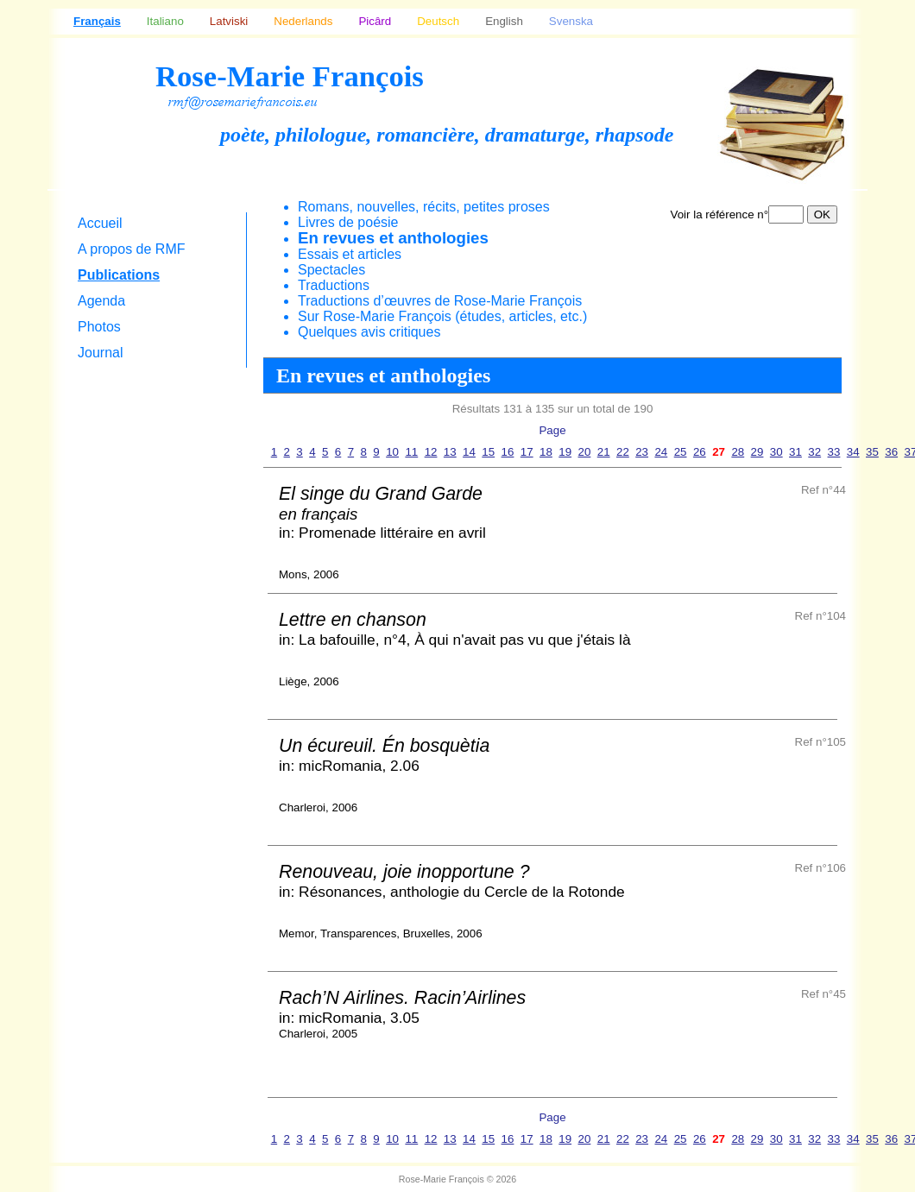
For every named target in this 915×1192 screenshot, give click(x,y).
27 (718, 451)
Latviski (229, 21)
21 (603, 451)
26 (699, 451)
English (504, 21)
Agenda (101, 300)
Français (97, 21)
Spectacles (331, 269)
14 (469, 451)
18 (546, 451)
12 (431, 451)
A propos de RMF (132, 249)
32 (814, 451)
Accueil (100, 223)
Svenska (571, 21)
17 (527, 451)
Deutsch (438, 21)
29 (757, 451)
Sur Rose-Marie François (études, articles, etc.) (442, 316)
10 (392, 451)
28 (737, 451)
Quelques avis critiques (369, 332)
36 (891, 451)
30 (776, 451)
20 (584, 451)
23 (641, 451)
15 (488, 451)
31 (795, 451)
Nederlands (303, 21)
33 (834, 451)
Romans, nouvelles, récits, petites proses (424, 206)
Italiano (165, 21)
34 (853, 451)
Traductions (333, 285)
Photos (99, 326)
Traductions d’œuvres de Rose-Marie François (440, 300)
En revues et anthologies (393, 238)
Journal (100, 352)
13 (450, 451)
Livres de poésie (348, 222)
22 (622, 451)
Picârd (374, 21)
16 (508, 451)
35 (872, 451)
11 (411, 451)
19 (564, 451)
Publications (119, 275)
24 (660, 451)
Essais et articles (349, 254)
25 (680, 451)
